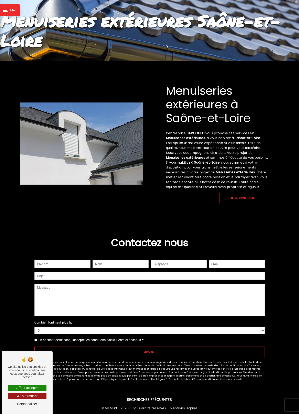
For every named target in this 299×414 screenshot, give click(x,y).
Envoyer (149, 351)
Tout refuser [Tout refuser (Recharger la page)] (27, 396)
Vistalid (111, 408)
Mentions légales (183, 408)
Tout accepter (27, 388)
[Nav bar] (10, 10)
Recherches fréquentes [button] (149, 399)
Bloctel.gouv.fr (159, 379)
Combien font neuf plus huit (54, 322)
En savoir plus (243, 197)
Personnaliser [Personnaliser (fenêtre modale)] (27, 404)
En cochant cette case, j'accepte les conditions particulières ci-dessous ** (92, 340)
